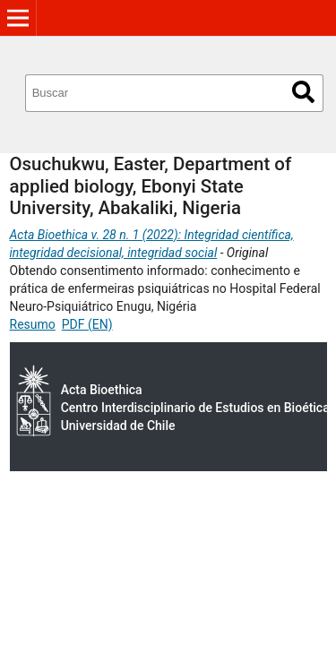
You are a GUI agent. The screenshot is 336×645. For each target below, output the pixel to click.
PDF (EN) (87, 324)
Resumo (33, 324)
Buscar (303, 92)
